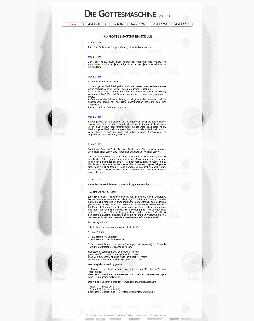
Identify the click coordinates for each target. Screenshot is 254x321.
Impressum (162, 315)
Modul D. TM (94, 117)
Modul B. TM (94, 57)
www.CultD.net (149, 315)
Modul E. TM (94, 144)
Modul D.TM (160, 24)
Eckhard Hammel (134, 315)
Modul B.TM (116, 24)
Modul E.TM (182, 24)
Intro (73, 24)
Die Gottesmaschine (127, 13)
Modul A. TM (94, 42)
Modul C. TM (94, 76)
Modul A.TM (94, 24)
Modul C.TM (138, 24)
